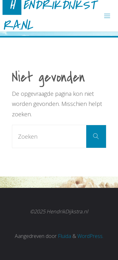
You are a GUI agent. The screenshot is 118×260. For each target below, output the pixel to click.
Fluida (64, 236)
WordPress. (90, 236)
